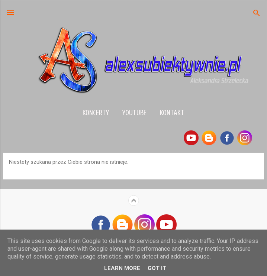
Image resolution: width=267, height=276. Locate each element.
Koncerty (96, 113)
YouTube (134, 113)
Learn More (122, 268)
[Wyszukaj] (256, 13)
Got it (157, 268)
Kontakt (172, 113)
